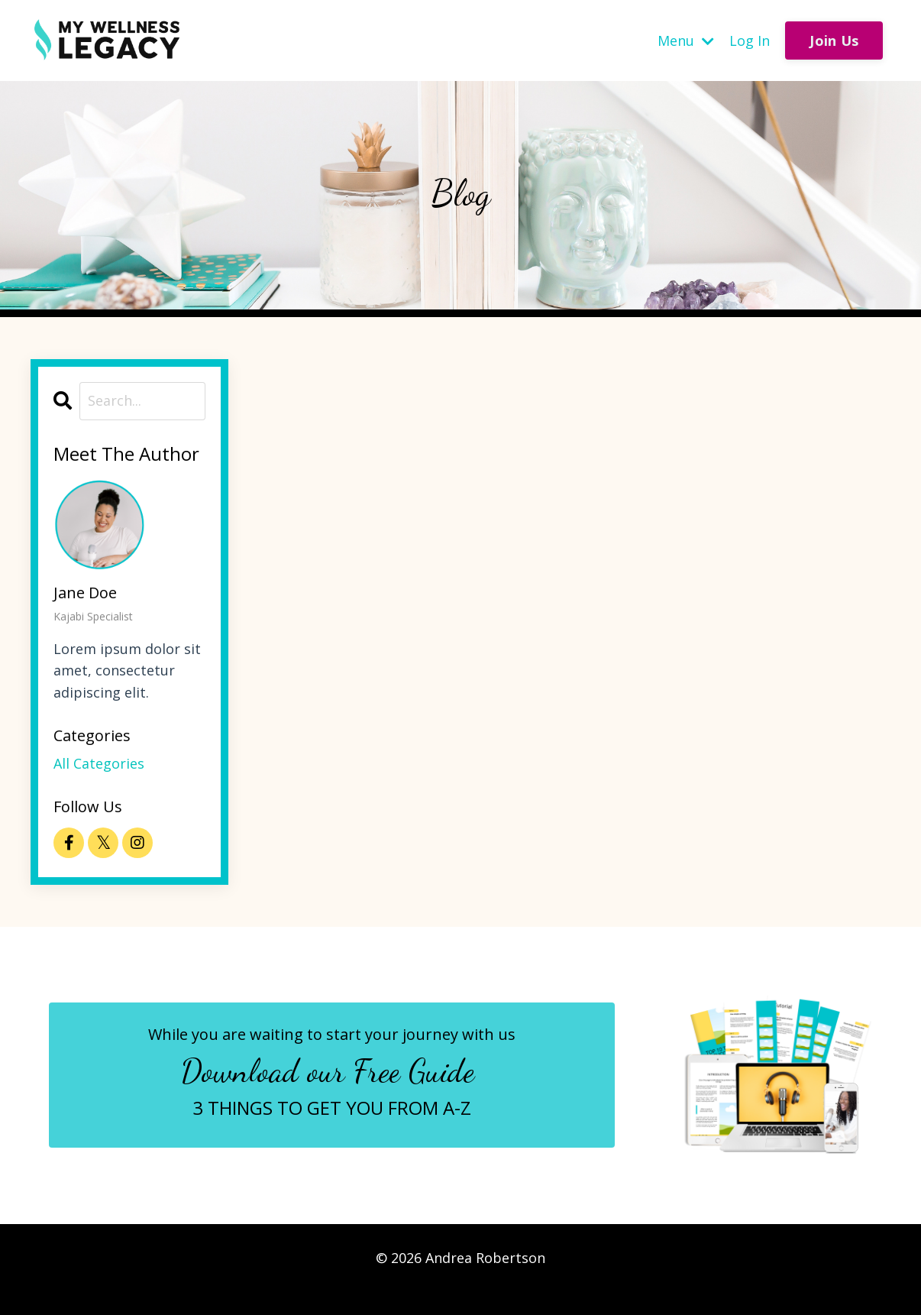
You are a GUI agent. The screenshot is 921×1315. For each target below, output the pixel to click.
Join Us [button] (834, 40)
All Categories (98, 763)
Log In (749, 40)
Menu (686, 40)
